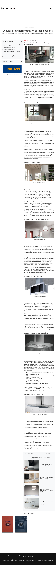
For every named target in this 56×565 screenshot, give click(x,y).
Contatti (51, 555)
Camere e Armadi (25, 555)
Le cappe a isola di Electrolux (10, 56)
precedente (29, 453)
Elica (35, 35)
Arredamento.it (8, 8)
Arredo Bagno (18, 555)
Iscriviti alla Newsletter (28, 556)
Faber (31, 35)
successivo (49, 453)
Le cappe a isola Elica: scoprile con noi (12, 51)
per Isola (22, 35)
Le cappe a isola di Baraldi (10, 53)
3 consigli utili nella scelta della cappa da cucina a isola (12, 44)
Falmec (27, 35)
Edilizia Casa (38, 555)
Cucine (4, 555)
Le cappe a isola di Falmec (10, 47)
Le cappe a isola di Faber (9, 49)
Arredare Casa (32, 555)
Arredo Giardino (45, 555)
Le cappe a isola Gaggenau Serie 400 (12, 55)
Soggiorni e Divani (10, 555)
